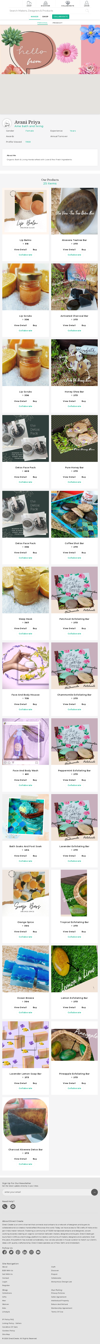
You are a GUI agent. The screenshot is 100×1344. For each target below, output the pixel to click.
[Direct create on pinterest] (18, 1253)
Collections (7, 1293)
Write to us (13, 1207)
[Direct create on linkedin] (25, 1253)
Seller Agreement (59, 1297)
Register (6, 1285)
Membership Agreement (61, 1307)
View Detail (20, 250)
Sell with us (7, 1275)
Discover (46, 3)
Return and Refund (59, 1304)
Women (5, 1304)
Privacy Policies (58, 1293)
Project (54, 1275)
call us (5, 1207)
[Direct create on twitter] (12, 1253)
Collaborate (67, 3)
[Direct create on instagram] (32, 1253)
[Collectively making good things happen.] (15, 3)
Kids (4, 1307)
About (4, 1268)
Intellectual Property (60, 1300)
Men (4, 1300)
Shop (29, 3)
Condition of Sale (10, 1325)
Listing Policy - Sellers (11, 1322)
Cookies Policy (8, 1329)
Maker (34, 16)
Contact (5, 1278)
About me (11, 155)
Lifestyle (6, 1311)
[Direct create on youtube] (38, 1253)
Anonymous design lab (61, 1282)
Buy (35, 250)
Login (87, 3)
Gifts (4, 1297)
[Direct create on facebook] (5, 1253)
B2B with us (7, 1271)
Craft (53, 1268)
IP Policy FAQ (8, 1318)
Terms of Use (57, 1311)
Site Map (6, 1332)
